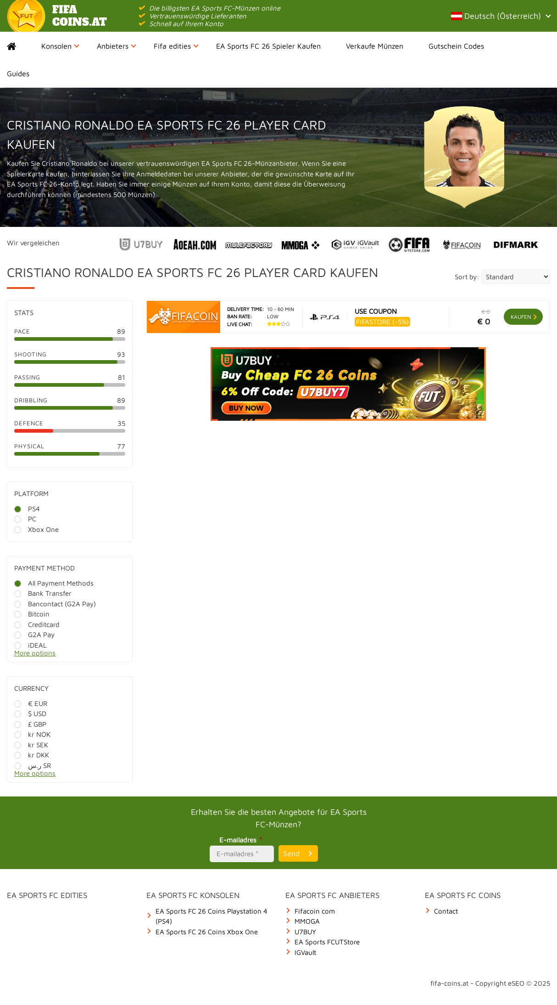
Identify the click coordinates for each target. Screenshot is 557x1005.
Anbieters (116, 46)
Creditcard (37, 624)
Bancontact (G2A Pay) (55, 604)
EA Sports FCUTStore (327, 942)
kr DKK (31, 755)
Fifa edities (176, 46)
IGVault (305, 952)
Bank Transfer (43, 593)
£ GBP (30, 724)
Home (19, 46)
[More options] (76, 655)
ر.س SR (32, 765)
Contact (446, 911)
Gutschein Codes (456, 46)
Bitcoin (32, 614)
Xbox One (36, 529)
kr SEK (31, 745)
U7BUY (305, 932)
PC (25, 519)
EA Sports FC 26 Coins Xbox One (207, 932)
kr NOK (32, 734)
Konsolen (60, 46)
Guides (18, 73)
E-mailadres (242, 840)
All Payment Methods (54, 583)
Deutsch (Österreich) (500, 16)
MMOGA (307, 921)
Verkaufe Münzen (374, 46)
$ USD (30, 713)
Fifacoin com (315, 911)
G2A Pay (34, 634)
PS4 (27, 509)
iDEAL (30, 645)
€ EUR (30, 703)
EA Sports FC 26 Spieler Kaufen (268, 46)
